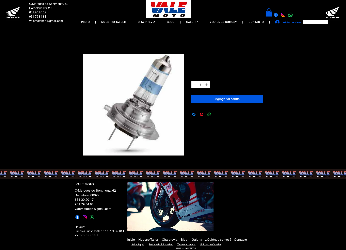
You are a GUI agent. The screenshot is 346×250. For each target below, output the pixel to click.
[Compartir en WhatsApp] (209, 114)
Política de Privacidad (161, 244)
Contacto (240, 239)
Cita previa (169, 239)
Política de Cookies (210, 244)
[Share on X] (217, 114)
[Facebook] (276, 14)
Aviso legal (137, 244)
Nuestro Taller (148, 239)
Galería (197, 239)
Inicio (131, 239)
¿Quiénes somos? (218, 239)
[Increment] (206, 84)
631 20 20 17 (37, 12)
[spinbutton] (200, 84)
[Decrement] (194, 84)
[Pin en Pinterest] (201, 114)
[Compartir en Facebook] (193, 114)
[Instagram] (283, 14)
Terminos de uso (186, 244)
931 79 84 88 (37, 16)
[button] (268, 12)
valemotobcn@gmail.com (46, 21)
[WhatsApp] (290, 14)
